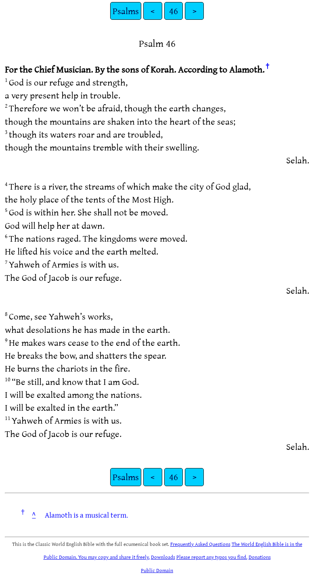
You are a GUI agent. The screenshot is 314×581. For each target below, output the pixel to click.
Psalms (126, 10)
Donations (260, 557)
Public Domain (157, 570)
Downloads (163, 557)
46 (173, 10)
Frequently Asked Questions (200, 544)
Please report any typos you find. (211, 557)
